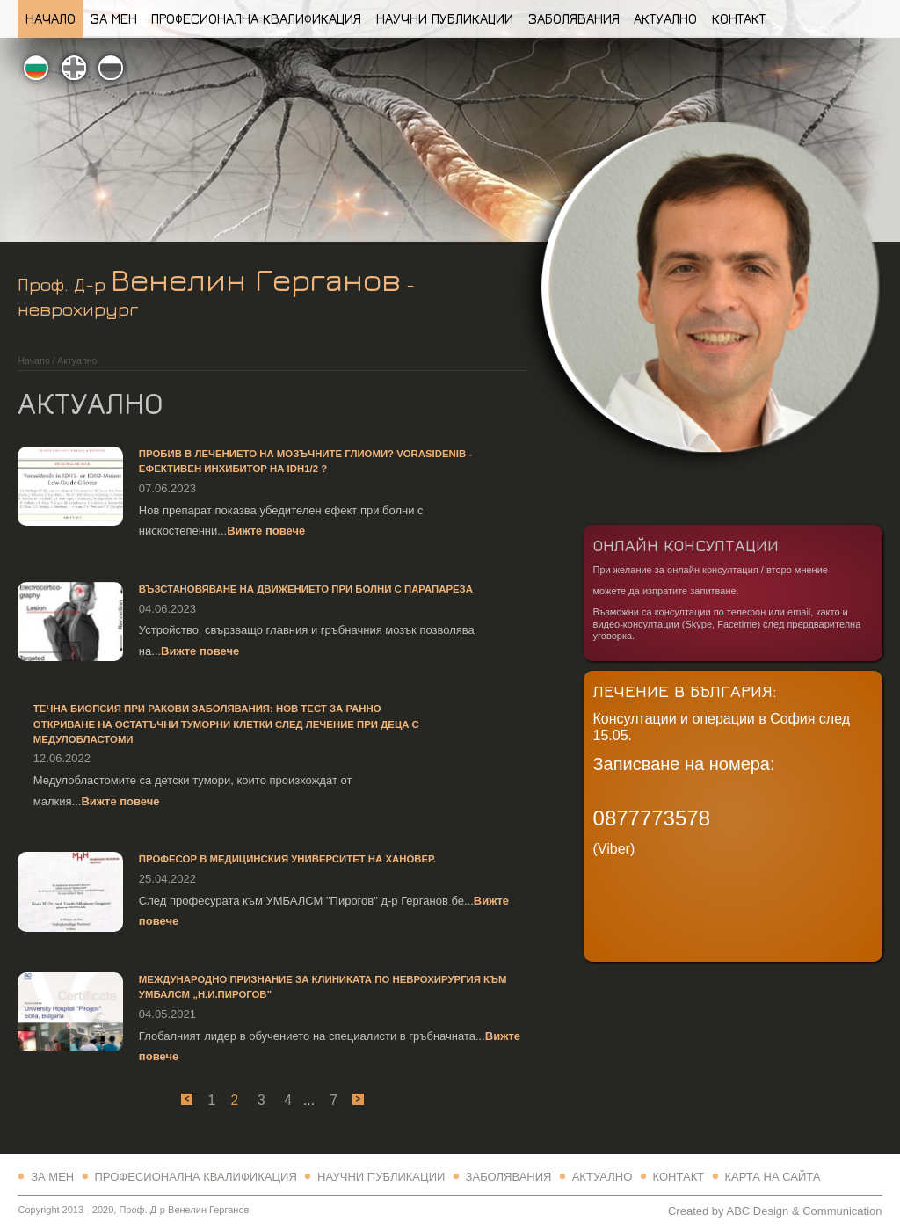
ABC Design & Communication (804, 1211)
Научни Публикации (444, 18)
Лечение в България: (685, 690)
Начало (50, 18)
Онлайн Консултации (686, 545)
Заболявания (574, 18)
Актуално (665, 18)
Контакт (739, 18)
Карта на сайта (772, 1176)
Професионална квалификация (256, 18)
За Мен (114, 18)
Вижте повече (266, 530)
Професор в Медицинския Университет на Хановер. (287, 859)
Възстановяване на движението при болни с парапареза (306, 589)
